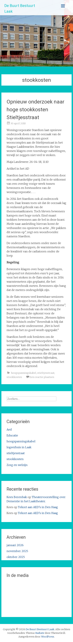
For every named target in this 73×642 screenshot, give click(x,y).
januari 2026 (15, 545)
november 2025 (17, 551)
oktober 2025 (16, 557)
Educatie (12, 435)
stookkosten (14, 377)
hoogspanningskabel (23, 372)
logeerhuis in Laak (19, 447)
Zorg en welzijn (17, 465)
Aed (9, 429)
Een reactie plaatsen (42, 377)
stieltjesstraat (45, 372)
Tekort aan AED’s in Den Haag (38, 507)
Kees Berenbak (17, 497)
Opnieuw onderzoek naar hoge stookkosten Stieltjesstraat (35, 109)
